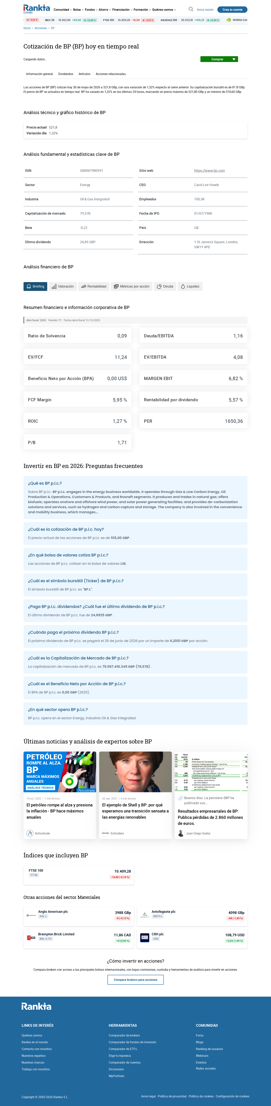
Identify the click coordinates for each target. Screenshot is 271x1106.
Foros (199, 1035)
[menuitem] (62, 10)
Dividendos (65, 74)
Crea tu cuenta (232, 10)
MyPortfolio (116, 1076)
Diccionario (116, 1069)
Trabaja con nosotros (36, 1069)
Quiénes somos (32, 1035)
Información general (39, 74)
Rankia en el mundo (35, 1042)
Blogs (199, 1042)
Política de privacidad (172, 1096)
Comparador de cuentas (125, 1062)
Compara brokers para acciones (135, 980)
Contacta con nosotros (37, 1049)
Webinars (202, 1056)
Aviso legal (148, 1096)
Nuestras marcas (33, 1062)
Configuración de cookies (232, 1096)
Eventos (201, 1062)
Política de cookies (201, 1096)
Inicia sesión (205, 10)
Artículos (84, 74)
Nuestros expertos (34, 1056)
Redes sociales (206, 1068)
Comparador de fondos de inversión (132, 1042)
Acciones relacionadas (111, 74)
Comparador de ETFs (123, 1049)
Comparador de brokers (124, 1035)
